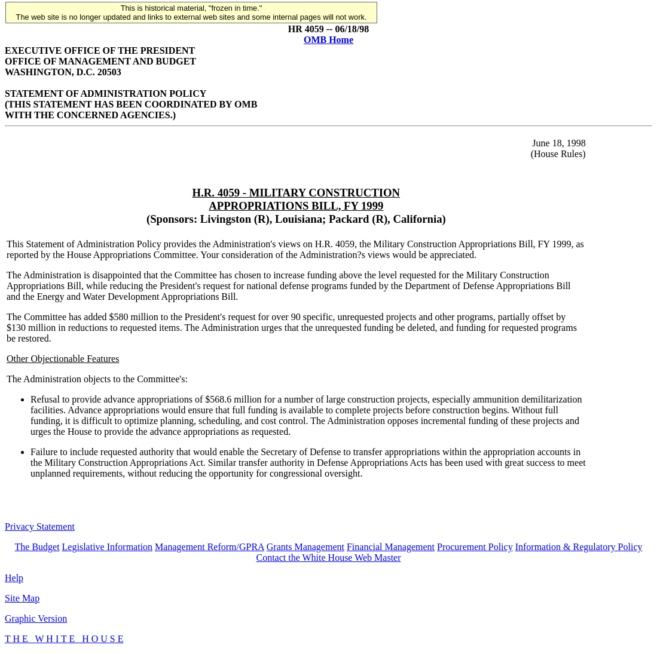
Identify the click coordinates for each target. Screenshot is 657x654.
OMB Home (328, 40)
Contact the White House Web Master (328, 557)
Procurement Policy (475, 547)
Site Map (22, 598)
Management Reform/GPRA (209, 547)
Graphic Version (36, 618)
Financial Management (391, 547)
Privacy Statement (40, 526)
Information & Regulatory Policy (579, 547)
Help (14, 578)
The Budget (37, 547)
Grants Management (305, 547)
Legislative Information (107, 547)
